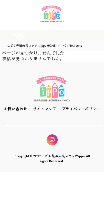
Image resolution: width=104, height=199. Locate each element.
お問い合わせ (15, 108)
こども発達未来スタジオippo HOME (31, 46)
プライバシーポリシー (81, 108)
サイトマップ (44, 108)
